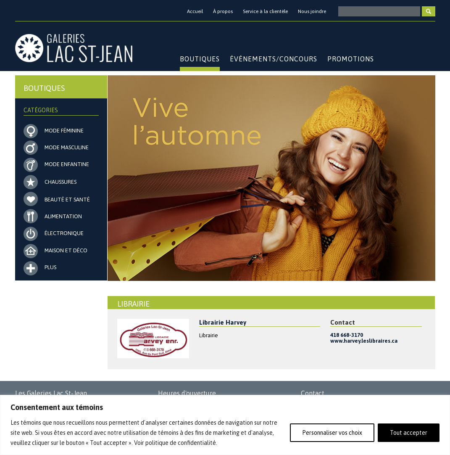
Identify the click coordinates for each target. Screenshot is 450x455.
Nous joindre (312, 11)
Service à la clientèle (265, 11)
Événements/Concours (273, 59)
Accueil (195, 11)
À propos (223, 11)
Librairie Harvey (222, 322)
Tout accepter (408, 432)
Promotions (350, 59)
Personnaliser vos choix (332, 432)
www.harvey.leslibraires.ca (363, 341)
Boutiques (200, 59)
